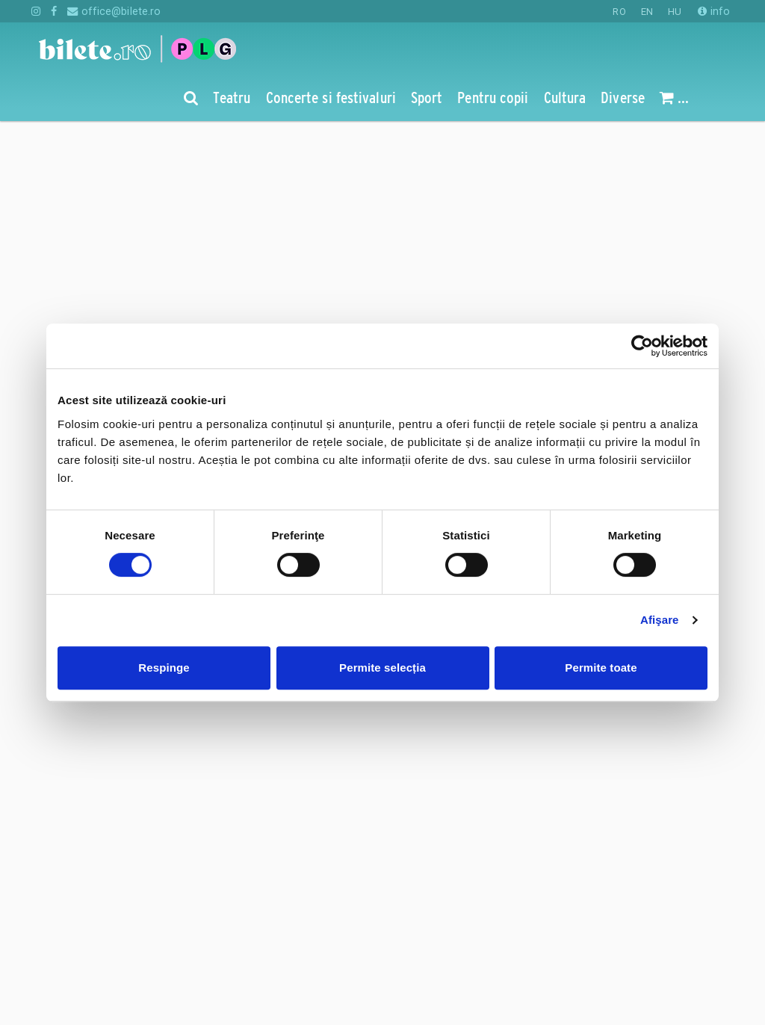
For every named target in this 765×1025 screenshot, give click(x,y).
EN (647, 11)
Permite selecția (382, 667)
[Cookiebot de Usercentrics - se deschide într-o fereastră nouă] (642, 346)
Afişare (659, 619)
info (714, 11)
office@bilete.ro (114, 11)
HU (674, 11)
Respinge (163, 667)
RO (619, 11)
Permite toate (601, 667)
